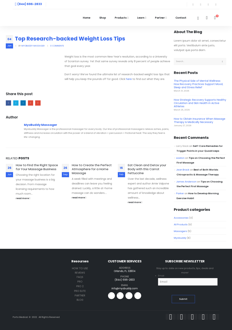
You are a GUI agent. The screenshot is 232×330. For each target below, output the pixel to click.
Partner (160, 18)
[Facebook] (193, 4)
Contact (181, 18)
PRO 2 (80, 286)
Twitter (15, 103)
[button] (198, 18)
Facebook (8, 103)
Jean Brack (182, 169)
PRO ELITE (80, 291)
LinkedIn (23, 103)
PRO (79, 281)
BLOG (80, 300)
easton (180, 158)
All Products (181, 224)
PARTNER (80, 295)
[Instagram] (216, 4)
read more (23, 198)
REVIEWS (80, 272)
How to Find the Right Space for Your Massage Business (37, 167)
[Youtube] (208, 4)
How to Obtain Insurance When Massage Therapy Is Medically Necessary (199, 120)
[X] (200, 4)
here (129, 79)
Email (37, 103)
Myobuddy (180, 238)
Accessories (181, 218)
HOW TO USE (80, 268)
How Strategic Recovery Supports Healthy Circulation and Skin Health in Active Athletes (200, 103)
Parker (180, 193)
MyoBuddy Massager (33, 45)
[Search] (222, 61)
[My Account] (206, 17)
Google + (30, 103)
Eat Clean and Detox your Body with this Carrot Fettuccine (147, 169)
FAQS (80, 277)
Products (121, 18)
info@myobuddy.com (125, 288)
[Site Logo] (38, 17)
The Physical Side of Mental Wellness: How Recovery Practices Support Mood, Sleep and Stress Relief (198, 84)
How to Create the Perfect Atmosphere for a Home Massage (92, 169)
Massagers (180, 231)
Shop (102, 18)
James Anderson (186, 181)
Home (86, 18)
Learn (140, 18)
